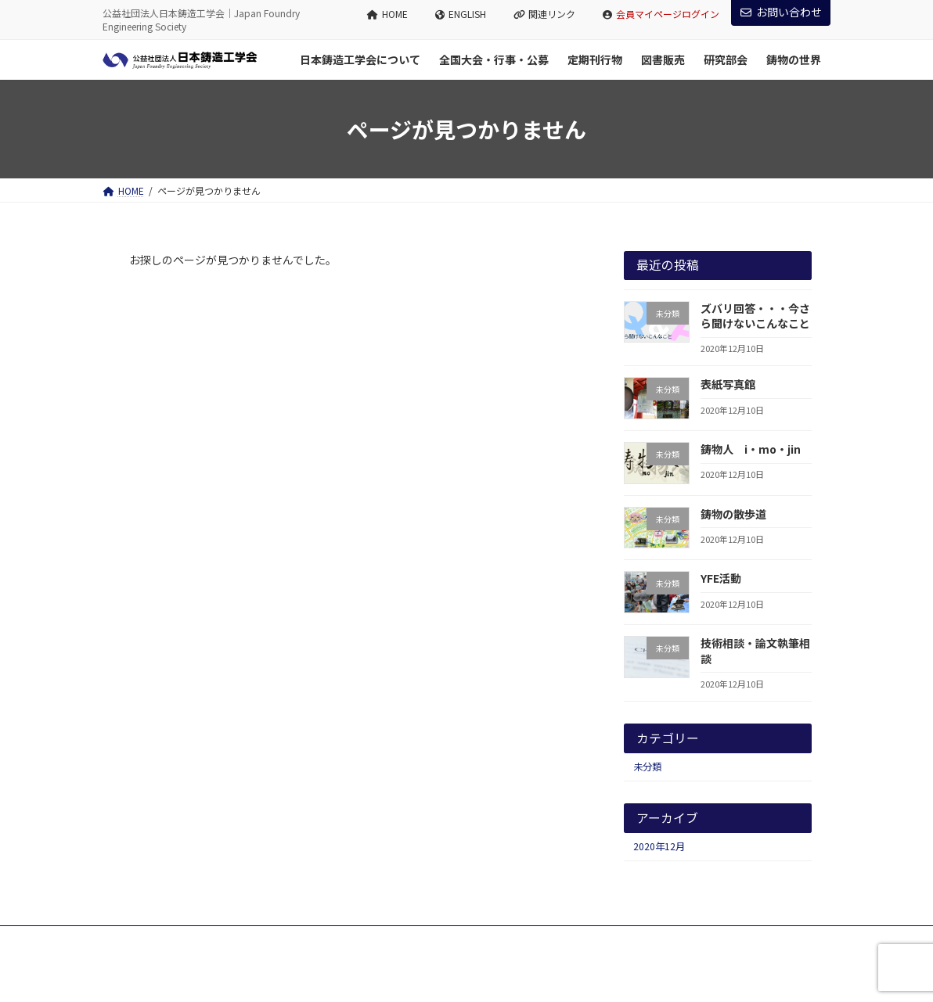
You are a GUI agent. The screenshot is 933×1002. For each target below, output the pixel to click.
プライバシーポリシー (164, 939)
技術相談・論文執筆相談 (755, 650)
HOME (387, 13)
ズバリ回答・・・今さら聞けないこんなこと (755, 316)
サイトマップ (271, 939)
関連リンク (544, 13)
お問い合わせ (781, 12)
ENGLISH (460, 13)
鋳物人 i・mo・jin (751, 449)
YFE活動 (721, 578)
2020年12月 (659, 846)
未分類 (647, 767)
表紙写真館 (728, 384)
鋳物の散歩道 (733, 514)
